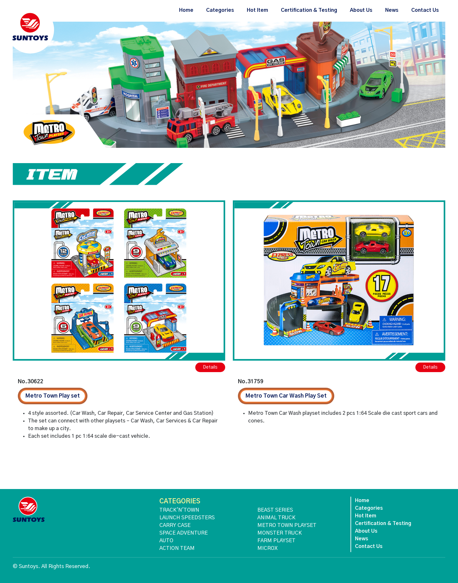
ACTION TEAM (177, 548)
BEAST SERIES (275, 510)
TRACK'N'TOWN (179, 510)
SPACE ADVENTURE (183, 533)
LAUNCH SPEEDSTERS (187, 517)
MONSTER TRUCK (279, 533)
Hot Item (257, 10)
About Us (361, 10)
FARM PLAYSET (276, 540)
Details (210, 367)
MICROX (267, 548)
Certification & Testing (309, 10)
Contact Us (425, 10)
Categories (220, 10)
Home (186, 10)
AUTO (166, 540)
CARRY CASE (175, 525)
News (392, 10)
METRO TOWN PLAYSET (286, 525)
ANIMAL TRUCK (276, 517)
